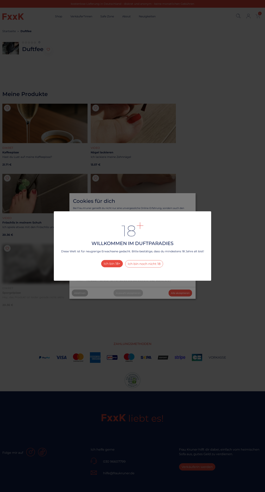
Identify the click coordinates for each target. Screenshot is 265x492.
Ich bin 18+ (112, 264)
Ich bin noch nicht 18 (144, 264)
